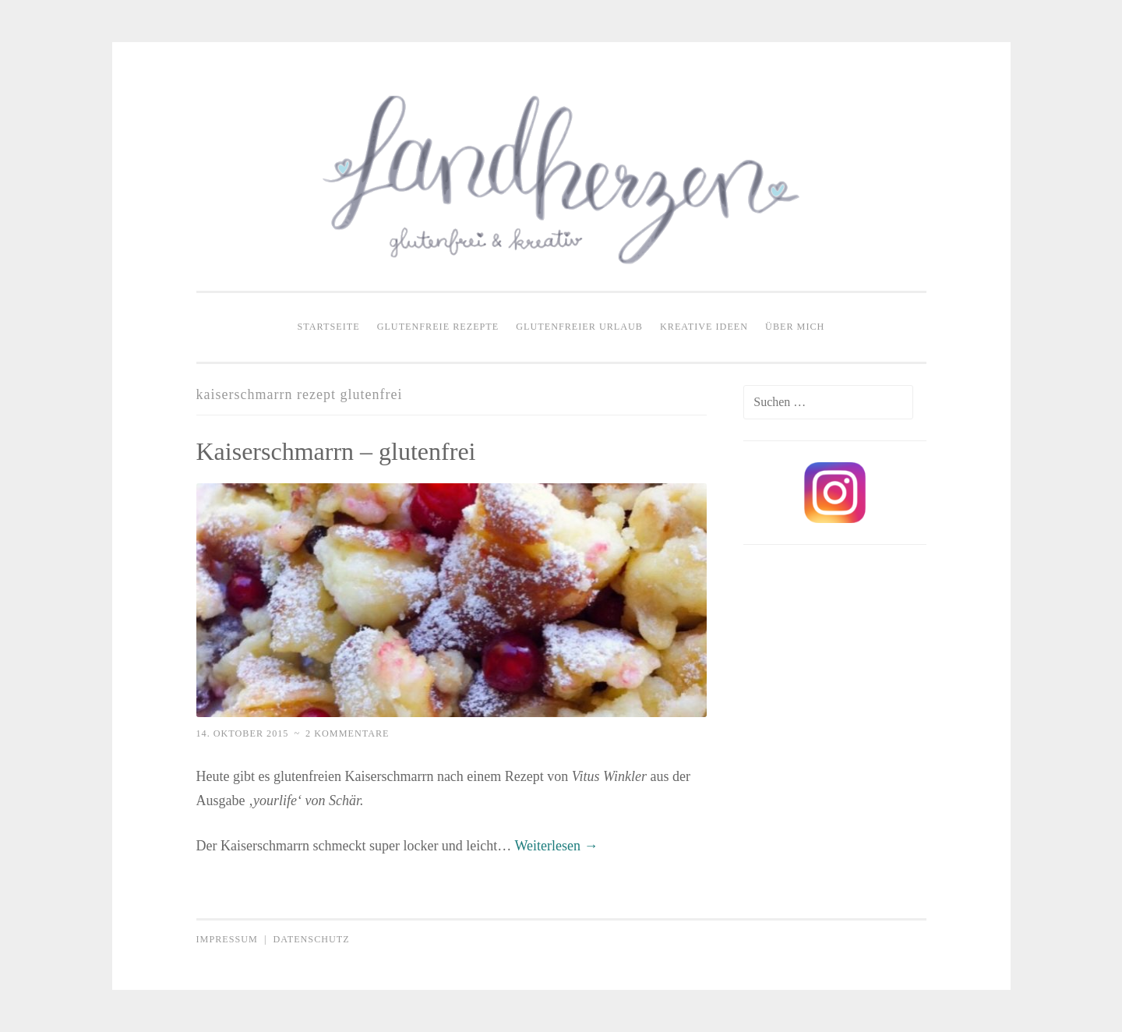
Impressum (227, 939)
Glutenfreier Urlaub (579, 326)
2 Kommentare (347, 733)
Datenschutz (311, 939)
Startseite (329, 326)
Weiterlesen (556, 846)
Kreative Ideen (704, 326)
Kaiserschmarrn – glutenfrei (336, 451)
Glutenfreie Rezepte (438, 326)
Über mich (794, 326)
